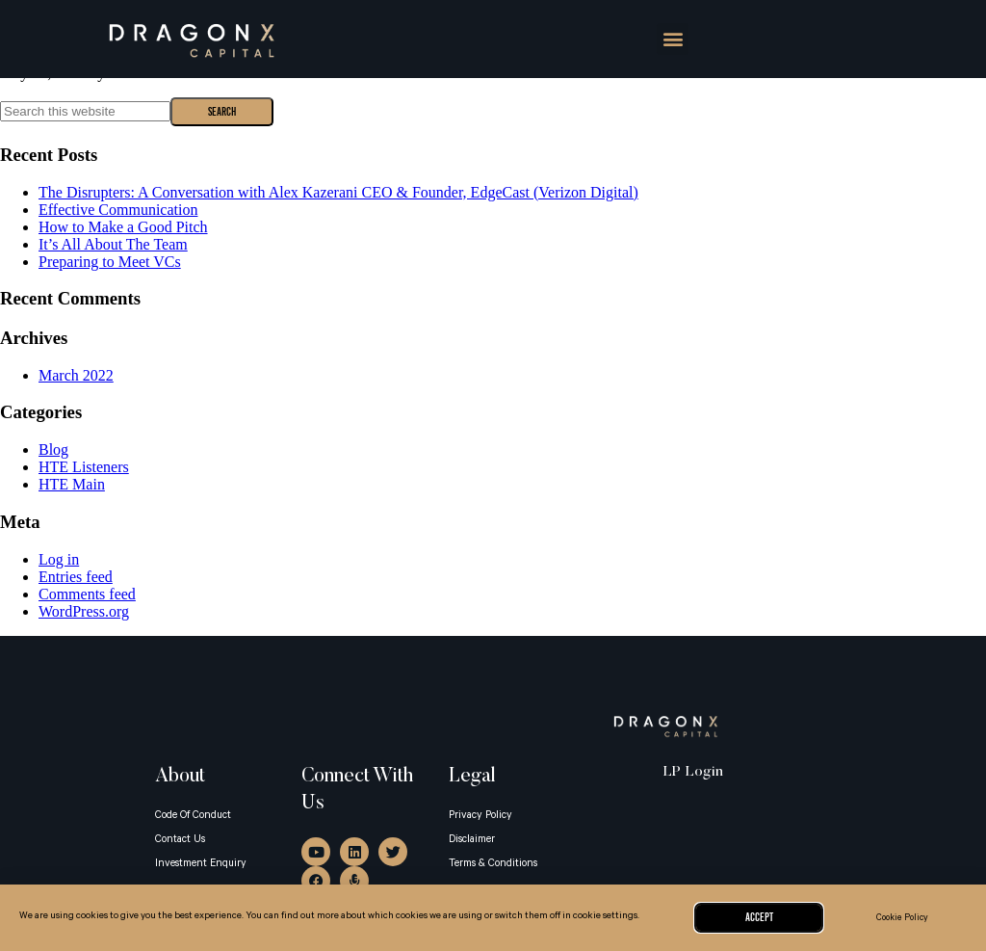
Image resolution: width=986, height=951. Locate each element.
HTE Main (72, 484)
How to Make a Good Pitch (123, 227)
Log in (59, 559)
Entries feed (76, 576)
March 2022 (76, 375)
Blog (53, 449)
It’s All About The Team (113, 244)
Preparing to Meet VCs (110, 261)
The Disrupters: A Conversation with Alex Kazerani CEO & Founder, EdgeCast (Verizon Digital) (338, 192)
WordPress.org (84, 611)
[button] (672, 39)
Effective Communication (118, 209)
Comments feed (87, 594)
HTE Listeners (84, 467)
